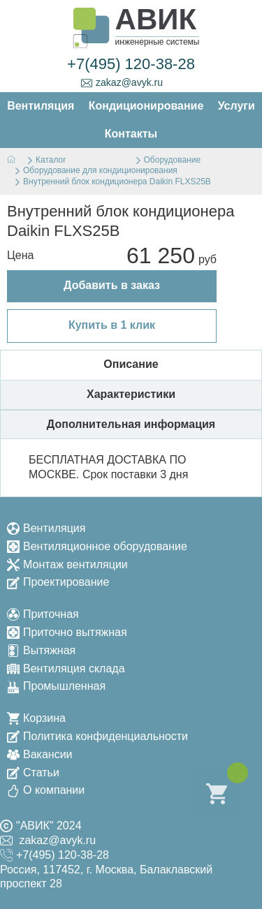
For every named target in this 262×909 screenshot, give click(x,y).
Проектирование (58, 582)
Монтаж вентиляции (67, 564)
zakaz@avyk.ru (122, 83)
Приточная (43, 614)
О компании (46, 790)
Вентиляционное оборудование (97, 546)
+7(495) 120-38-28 (131, 64)
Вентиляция (46, 528)
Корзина (36, 718)
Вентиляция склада (66, 668)
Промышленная (56, 686)
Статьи (33, 772)
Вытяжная (41, 650)
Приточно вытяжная (67, 632)
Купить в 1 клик (111, 325)
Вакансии (40, 754)
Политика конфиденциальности (97, 736)
